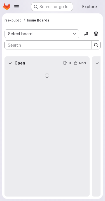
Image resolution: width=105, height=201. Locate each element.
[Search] (45, 45)
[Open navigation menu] (16, 6)
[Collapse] (10, 63)
